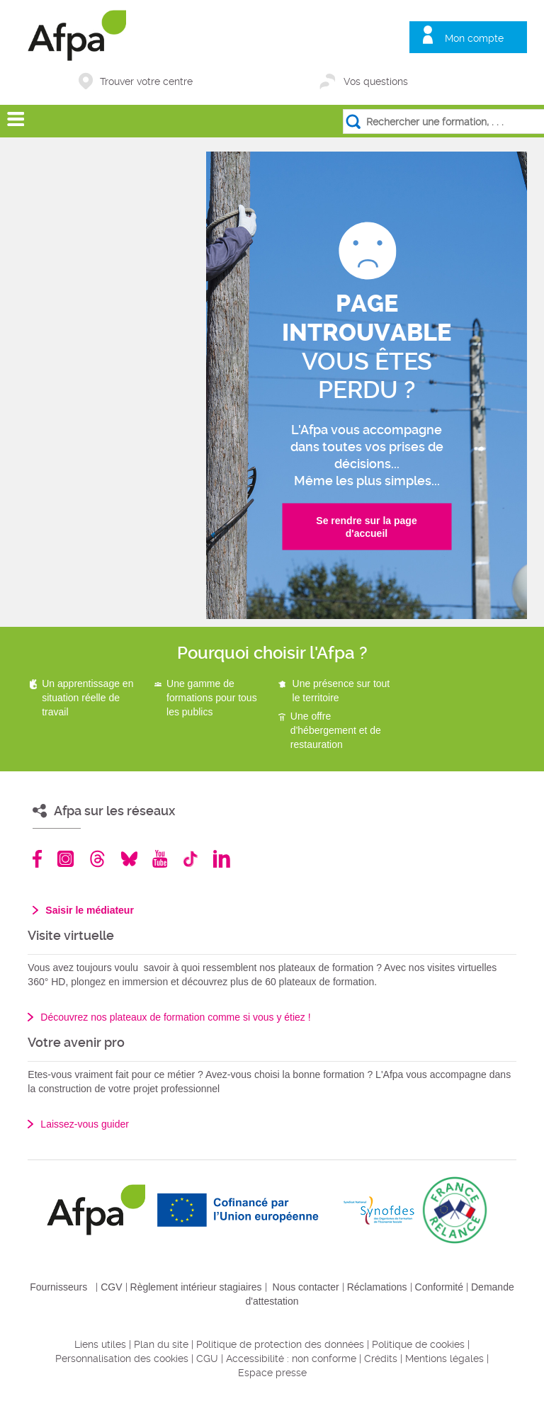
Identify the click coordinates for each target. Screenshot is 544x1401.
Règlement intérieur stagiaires (196, 1287)
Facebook (37, 859)
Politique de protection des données (280, 1344)
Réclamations (377, 1287)
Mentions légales (444, 1358)
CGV (111, 1287)
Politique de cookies (418, 1344)
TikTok (190, 859)
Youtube (159, 859)
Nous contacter (306, 1287)
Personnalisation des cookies (121, 1358)
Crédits (380, 1358)
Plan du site (161, 1344)
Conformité (439, 1287)
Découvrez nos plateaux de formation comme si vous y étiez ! (175, 1017)
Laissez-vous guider (84, 1124)
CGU (207, 1358)
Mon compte (474, 38)
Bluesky (129, 859)
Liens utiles (100, 1344)
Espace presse (272, 1372)
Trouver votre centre (146, 81)
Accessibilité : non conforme (291, 1358)
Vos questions (376, 81)
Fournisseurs (58, 1287)
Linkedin (221, 859)
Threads (97, 859)
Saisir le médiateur (89, 910)
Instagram (65, 859)
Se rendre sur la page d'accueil (366, 527)
